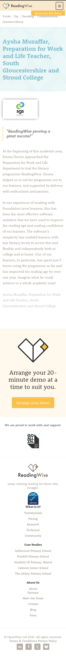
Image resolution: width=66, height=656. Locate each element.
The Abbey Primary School (33, 573)
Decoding (28, 16)
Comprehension (47, 16)
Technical (33, 530)
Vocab (7, 16)
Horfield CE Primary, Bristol (33, 562)
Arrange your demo (33, 402)
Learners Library (13, 21)
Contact (33, 604)
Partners (33, 592)
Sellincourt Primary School (33, 551)
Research (33, 524)
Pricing (33, 518)
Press (33, 615)
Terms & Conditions (23, 641)
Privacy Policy (47, 641)
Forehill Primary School (33, 556)
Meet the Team (33, 598)
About (33, 588)
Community (33, 535)
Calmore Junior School (33, 568)
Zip (16, 16)
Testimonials (33, 513)
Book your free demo (48, 13)
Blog (33, 609)
